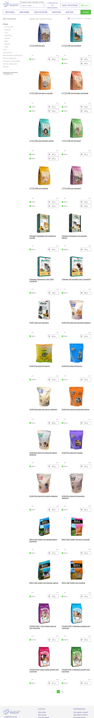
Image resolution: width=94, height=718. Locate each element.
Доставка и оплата (38, 2)
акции (86, 12)
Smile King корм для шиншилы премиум (73, 497)
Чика (6, 47)
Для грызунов (40, 12)
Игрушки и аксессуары (11, 61)
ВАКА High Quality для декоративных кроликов (43, 540)
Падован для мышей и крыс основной (76, 279)
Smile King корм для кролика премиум (76, 323)
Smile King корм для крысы (39, 366)
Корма (6, 24)
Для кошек (24, 12)
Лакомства (7, 52)
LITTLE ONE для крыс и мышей (41, 93)
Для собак (10, 12)
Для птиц (56, 12)
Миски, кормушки (9, 58)
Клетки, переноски (10, 64)
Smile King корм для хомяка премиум (43, 496)
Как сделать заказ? (26, 2)
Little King (7, 35)
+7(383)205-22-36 (52, 4)
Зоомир (7, 44)
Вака (6, 41)
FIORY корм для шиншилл (39, 323)
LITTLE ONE (8, 27)
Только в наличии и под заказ (79, 18)
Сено (5, 50)
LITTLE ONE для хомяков (38, 188)
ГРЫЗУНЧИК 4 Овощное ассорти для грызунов (76, 671)
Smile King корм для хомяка (72, 453)
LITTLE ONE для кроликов (71, 46)
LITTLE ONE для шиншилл (71, 188)
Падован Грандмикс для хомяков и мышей (42, 237)
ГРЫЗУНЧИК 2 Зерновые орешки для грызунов (76, 627)
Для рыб (69, 12)
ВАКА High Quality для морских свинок (43, 583)
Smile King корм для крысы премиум (43, 409)
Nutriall (7, 38)
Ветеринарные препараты (13, 55)
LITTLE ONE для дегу (37, 46)
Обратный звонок (52, 7)
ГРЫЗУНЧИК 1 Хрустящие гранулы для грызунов (42, 627)
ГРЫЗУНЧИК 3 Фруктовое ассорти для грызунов (44, 671)
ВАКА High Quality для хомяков (73, 583)
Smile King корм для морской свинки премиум (43, 454)
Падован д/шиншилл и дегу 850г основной (41, 280)
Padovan (7, 30)
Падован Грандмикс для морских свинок (74, 237)
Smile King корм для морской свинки (75, 409)
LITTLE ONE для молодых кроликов (75, 93)
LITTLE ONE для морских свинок (41, 141)
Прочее (6, 67)
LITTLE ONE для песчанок (71, 141)
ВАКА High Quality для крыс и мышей (76, 540)
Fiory (6, 33)
